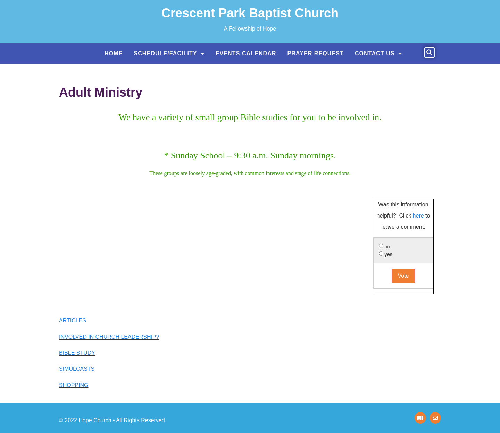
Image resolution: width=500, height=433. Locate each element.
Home (114, 53)
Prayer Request (316, 53)
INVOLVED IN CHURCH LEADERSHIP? (109, 337)
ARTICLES (72, 321)
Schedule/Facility (169, 53)
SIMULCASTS (76, 369)
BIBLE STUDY (77, 353)
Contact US (378, 53)
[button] (429, 52)
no (387, 246)
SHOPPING (73, 385)
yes (388, 254)
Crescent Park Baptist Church (250, 13)
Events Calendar (246, 53)
